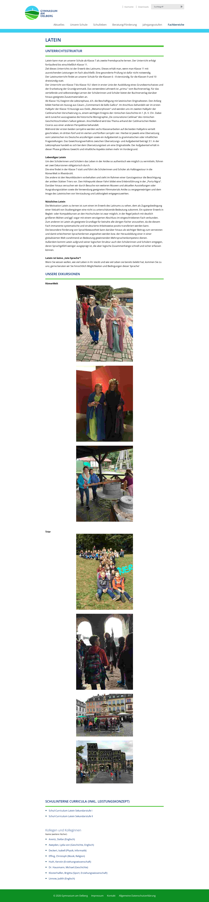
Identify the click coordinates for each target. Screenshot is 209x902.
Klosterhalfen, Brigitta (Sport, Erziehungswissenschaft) (78, 873)
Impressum (97, 895)
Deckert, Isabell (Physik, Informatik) (67, 850)
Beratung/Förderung (124, 24)
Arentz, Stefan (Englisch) (62, 839)
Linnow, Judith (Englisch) (62, 878)
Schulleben (100, 24)
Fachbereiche (176, 24)
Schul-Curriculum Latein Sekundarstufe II (71, 816)
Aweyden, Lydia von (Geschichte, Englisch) (71, 844)
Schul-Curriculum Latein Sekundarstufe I (70, 810)
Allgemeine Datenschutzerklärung (137, 895)
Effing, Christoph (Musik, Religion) (67, 856)
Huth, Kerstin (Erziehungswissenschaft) (70, 861)
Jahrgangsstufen (152, 24)
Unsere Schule (79, 24)
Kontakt (111, 895)
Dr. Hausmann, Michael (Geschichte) (68, 867)
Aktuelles (59, 24)
